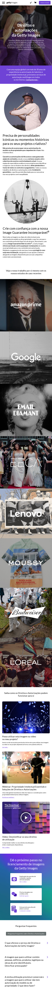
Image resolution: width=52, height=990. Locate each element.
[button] (26, 945)
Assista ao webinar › (8, 797)
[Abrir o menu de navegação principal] (3, 3)
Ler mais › (5, 747)
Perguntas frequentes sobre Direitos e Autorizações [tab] (26, 934)
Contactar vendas (25, 911)
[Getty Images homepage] (12, 2)
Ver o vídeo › (6, 847)
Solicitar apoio (24, 896)
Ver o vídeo (23, 882)
